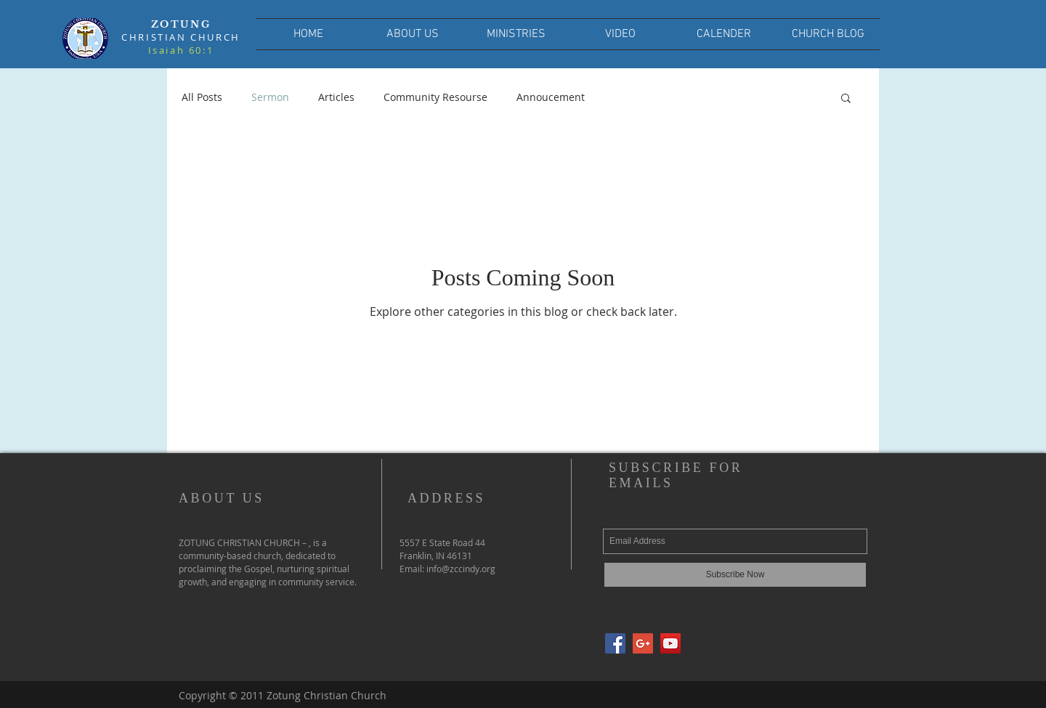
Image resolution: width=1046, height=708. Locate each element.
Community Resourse (435, 97)
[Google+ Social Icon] (643, 643)
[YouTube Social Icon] (670, 643)
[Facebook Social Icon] (615, 643)
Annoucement (550, 97)
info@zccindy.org (460, 568)
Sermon (270, 97)
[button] (846, 99)
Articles (336, 97)
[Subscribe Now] (735, 574)
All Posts (202, 97)
